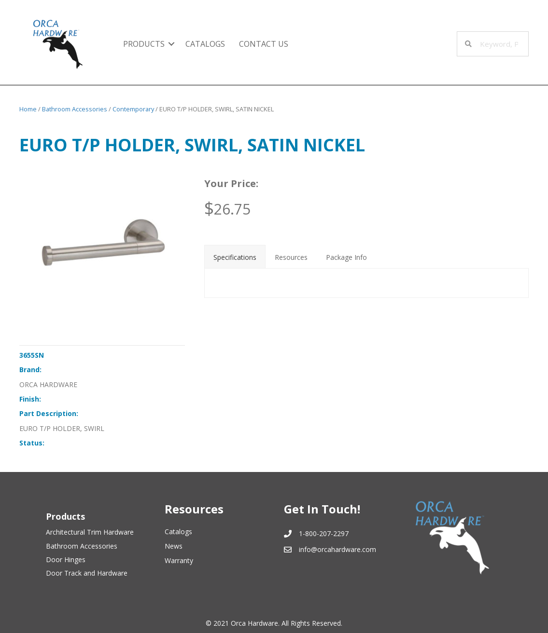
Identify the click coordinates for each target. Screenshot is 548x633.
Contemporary (133, 109)
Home (28, 109)
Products (144, 44)
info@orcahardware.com (337, 549)
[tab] (235, 256)
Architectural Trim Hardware (90, 532)
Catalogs (205, 44)
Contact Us (263, 44)
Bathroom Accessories (74, 109)
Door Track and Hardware (86, 573)
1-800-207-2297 (324, 533)
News (174, 546)
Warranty (179, 560)
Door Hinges (65, 559)
